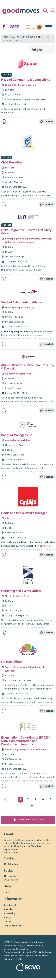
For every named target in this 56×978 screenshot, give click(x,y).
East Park (9, 167)
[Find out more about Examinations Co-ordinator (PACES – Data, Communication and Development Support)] (4, 786)
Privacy (7, 917)
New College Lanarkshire (17, 440)
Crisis (7, 518)
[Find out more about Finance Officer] (4, 711)
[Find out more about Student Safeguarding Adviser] (4, 344)
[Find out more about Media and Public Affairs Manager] (4, 555)
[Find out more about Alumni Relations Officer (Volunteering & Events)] (4, 410)
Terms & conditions (13, 925)
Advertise (8, 909)
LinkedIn (11, 876)
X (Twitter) (12, 879)
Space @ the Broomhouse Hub (20, 85)
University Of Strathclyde (18, 373)
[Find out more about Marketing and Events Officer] (4, 633)
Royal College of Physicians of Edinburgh (26, 749)
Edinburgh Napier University (19, 307)
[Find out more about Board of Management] (4, 477)
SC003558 (36, 952)
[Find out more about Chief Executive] (4, 204)
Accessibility (9, 913)
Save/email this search (28, 820)
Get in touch (13, 864)
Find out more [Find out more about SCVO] (11, 852)
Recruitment (10, 905)
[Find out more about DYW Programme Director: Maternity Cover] (4, 279)
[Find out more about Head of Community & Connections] (4, 121)
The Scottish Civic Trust (17, 596)
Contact (7, 892)
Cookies (7, 921)
